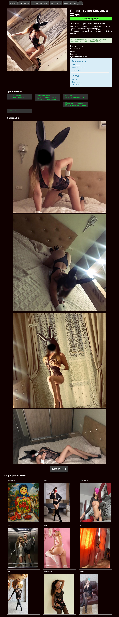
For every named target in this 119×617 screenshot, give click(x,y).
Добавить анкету (70, 3)
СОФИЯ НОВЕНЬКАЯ (84, 480)
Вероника (82, 571)
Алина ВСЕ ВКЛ (11, 480)
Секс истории (56, 3)
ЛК (80, 3)
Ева (80, 525)
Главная (13, 3)
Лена (9, 571)
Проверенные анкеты (39, 3)
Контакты (97, 616)
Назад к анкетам (59, 469)
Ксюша (45, 480)
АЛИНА (45, 525)
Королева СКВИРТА (48, 571)
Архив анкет (90, 616)
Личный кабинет (106, 616)
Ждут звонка (24, 3)
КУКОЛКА (10, 525)
